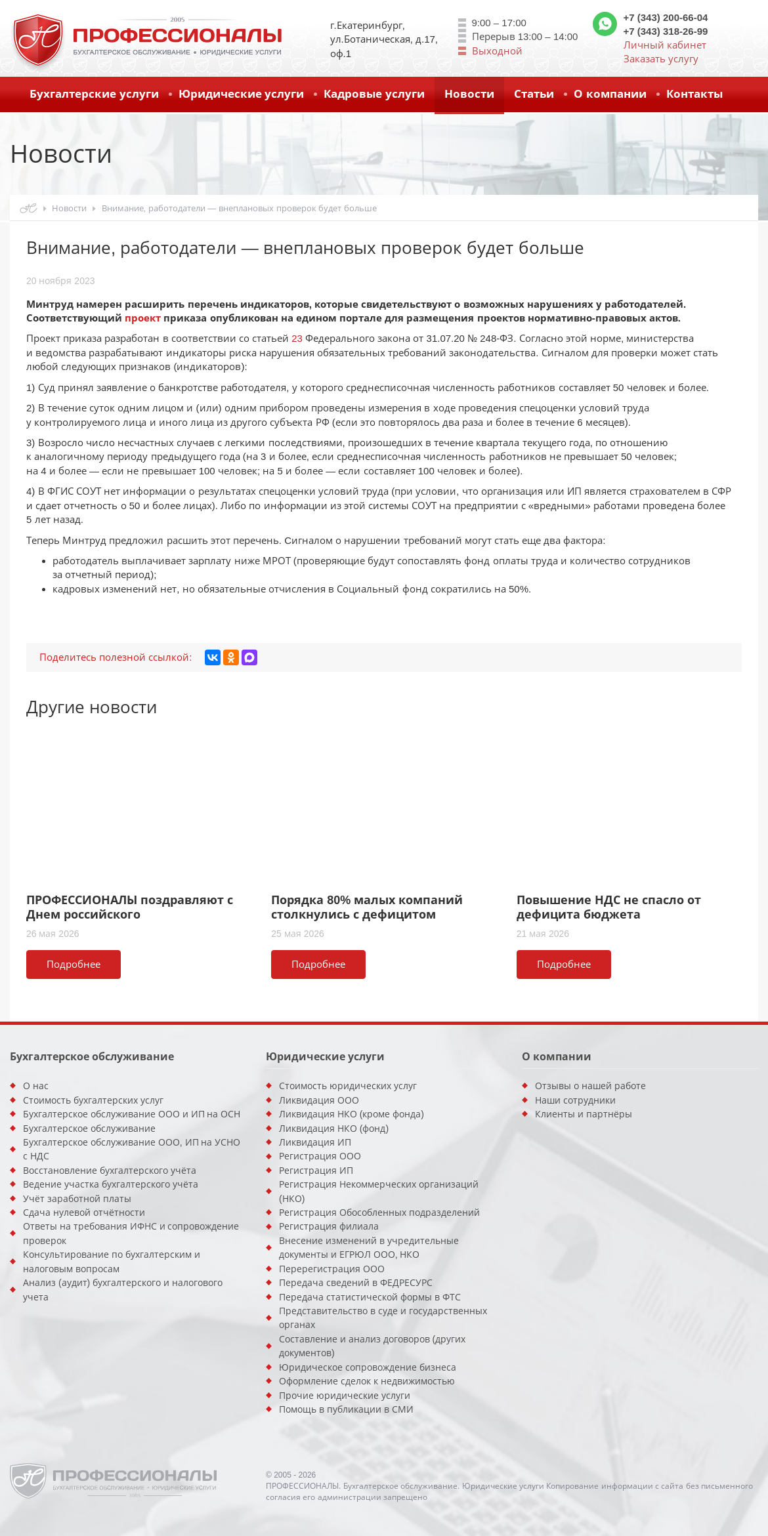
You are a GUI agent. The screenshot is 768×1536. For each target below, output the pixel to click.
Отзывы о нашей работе (590, 1086)
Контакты (694, 94)
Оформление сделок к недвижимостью (367, 1381)
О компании (610, 94)
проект (143, 317)
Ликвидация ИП (315, 1142)
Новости (469, 94)
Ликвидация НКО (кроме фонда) (351, 1114)
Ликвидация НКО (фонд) (334, 1128)
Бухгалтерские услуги (94, 94)
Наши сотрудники (575, 1100)
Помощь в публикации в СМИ (346, 1409)
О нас (36, 1086)
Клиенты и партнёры (583, 1114)
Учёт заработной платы (77, 1199)
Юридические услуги (242, 94)
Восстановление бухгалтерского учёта (109, 1170)
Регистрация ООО (320, 1156)
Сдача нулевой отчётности (84, 1212)
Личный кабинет (665, 45)
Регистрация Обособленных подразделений (379, 1212)
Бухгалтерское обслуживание (89, 1128)
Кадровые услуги (374, 94)
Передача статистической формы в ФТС (370, 1297)
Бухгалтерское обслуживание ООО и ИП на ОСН (131, 1114)
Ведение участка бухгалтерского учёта (110, 1184)
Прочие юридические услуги (344, 1395)
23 (297, 338)
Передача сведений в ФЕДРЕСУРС (356, 1282)
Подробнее (73, 964)
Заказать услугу (661, 58)
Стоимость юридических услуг (348, 1086)
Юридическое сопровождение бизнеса (367, 1367)
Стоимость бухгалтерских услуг (93, 1100)
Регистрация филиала (329, 1226)
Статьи (534, 94)
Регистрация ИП (316, 1170)
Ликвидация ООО (319, 1100)
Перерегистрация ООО (332, 1269)
